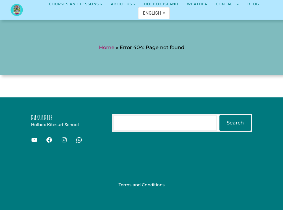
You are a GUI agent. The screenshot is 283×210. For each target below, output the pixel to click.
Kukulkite (42, 117)
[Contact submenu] (238, 4)
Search (235, 123)
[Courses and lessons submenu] (101, 4)
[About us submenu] (134, 4)
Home (106, 47)
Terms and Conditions (142, 184)
